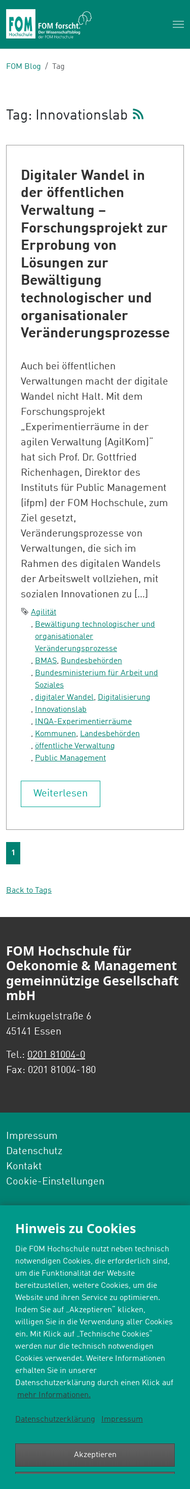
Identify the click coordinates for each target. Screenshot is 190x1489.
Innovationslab (61, 710)
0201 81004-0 (56, 1055)
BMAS (46, 661)
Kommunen (55, 734)
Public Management (70, 758)
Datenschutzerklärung (55, 1420)
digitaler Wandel (64, 698)
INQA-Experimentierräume (83, 722)
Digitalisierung (124, 698)
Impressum (122, 1420)
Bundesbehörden (91, 661)
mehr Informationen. (54, 1395)
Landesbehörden (110, 734)
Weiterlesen (60, 794)
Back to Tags (29, 891)
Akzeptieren (95, 1455)
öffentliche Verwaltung (75, 746)
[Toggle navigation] (178, 24)
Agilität (43, 612)
